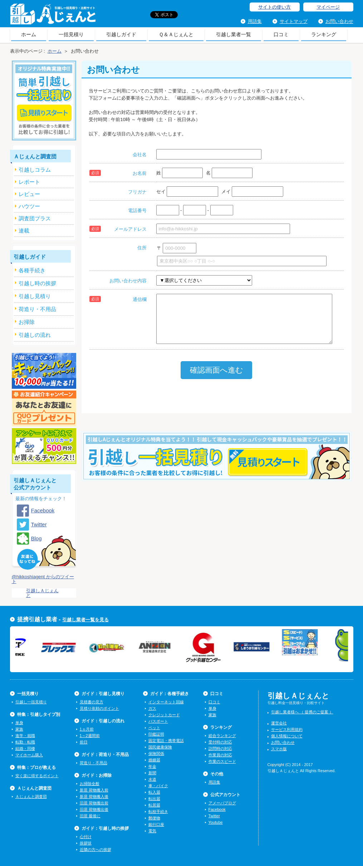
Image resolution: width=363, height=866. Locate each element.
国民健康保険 (160, 747)
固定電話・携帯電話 (166, 740)
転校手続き (158, 811)
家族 (19, 729)
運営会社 (279, 723)
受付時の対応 (220, 742)
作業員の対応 (220, 755)
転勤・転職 (25, 742)
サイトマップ (294, 21)
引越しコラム (35, 170)
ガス (152, 708)
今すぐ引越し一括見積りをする (217, 467)
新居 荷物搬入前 (94, 790)
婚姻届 (154, 760)
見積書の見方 (91, 702)
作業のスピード (222, 761)
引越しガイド (121, 34)
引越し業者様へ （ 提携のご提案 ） (302, 712)
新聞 (152, 773)
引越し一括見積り (31, 702)
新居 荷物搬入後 (94, 796)
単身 (19, 723)
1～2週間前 (90, 735)
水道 (152, 779)
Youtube (216, 822)
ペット (154, 728)
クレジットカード (164, 715)
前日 (84, 742)
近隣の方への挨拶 (95, 849)
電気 (152, 831)
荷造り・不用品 (93, 763)
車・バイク (158, 786)
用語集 (255, 21)
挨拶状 (86, 843)
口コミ (281, 34)
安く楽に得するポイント (37, 776)
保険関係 (156, 753)
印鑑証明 (156, 734)
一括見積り (71, 34)
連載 (24, 231)
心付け (86, 836)
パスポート (158, 721)
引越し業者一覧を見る (85, 619)
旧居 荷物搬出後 (94, 809)
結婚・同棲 (25, 748)
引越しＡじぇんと (52, 16)
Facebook (43, 510)
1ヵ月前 (87, 729)
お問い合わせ (339, 21)
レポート (29, 182)
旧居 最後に (90, 816)
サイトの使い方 (274, 7)
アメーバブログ (222, 803)
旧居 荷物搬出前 (94, 803)
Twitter (39, 524)
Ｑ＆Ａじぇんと (176, 34)
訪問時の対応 (220, 748)
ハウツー (29, 206)
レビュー (29, 194)
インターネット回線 (166, 702)
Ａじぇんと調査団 (31, 796)
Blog (36, 538)
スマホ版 (279, 749)
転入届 (154, 792)
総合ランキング (222, 735)
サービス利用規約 (287, 729)
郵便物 (154, 818)
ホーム (28, 34)
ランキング (323, 34)
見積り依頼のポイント (99, 708)
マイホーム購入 (29, 755)
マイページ (328, 7)
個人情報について (287, 736)
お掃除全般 (89, 783)
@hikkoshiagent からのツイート (43, 579)
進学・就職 (25, 735)
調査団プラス (35, 218)
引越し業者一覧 (233, 34)
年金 (152, 766)
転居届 (154, 805)
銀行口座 (156, 824)
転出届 (154, 798)
